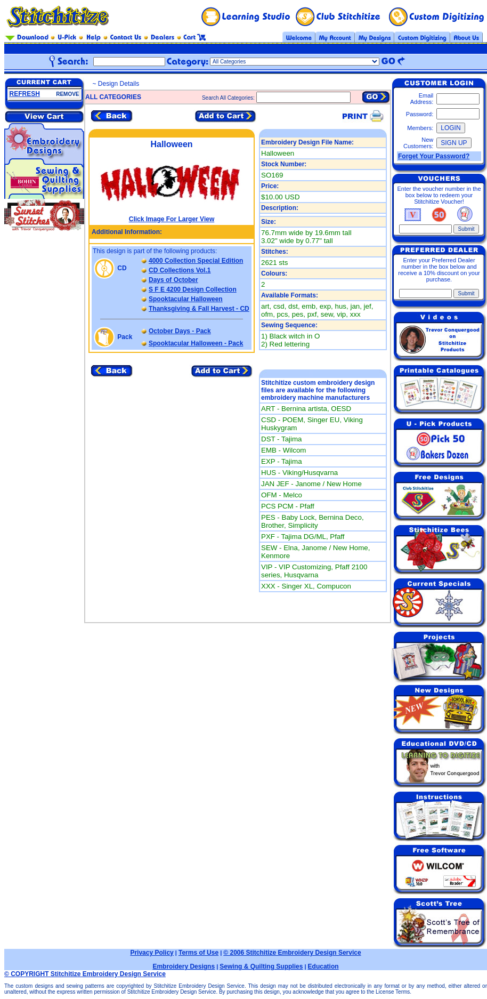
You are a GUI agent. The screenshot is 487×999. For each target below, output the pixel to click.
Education (323, 966)
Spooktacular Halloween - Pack (196, 343)
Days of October (173, 280)
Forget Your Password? (433, 156)
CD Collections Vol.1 (179, 270)
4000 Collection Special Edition (196, 260)
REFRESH (25, 94)
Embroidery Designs (183, 966)
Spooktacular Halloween (186, 299)
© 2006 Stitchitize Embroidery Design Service (292, 952)
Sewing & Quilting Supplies (261, 966)
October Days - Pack (180, 331)
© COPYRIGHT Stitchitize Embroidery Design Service (85, 974)
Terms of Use (198, 952)
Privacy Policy (151, 952)
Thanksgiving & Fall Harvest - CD (199, 308)
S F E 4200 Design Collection (193, 289)
